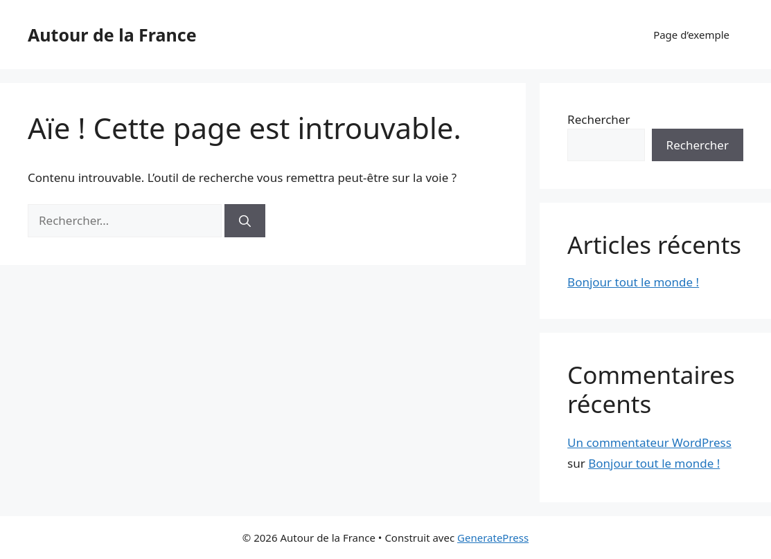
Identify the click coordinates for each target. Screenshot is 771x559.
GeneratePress (493, 537)
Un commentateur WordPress (649, 442)
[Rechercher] (244, 220)
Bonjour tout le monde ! (633, 282)
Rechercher (598, 119)
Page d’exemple (691, 35)
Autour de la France (112, 34)
